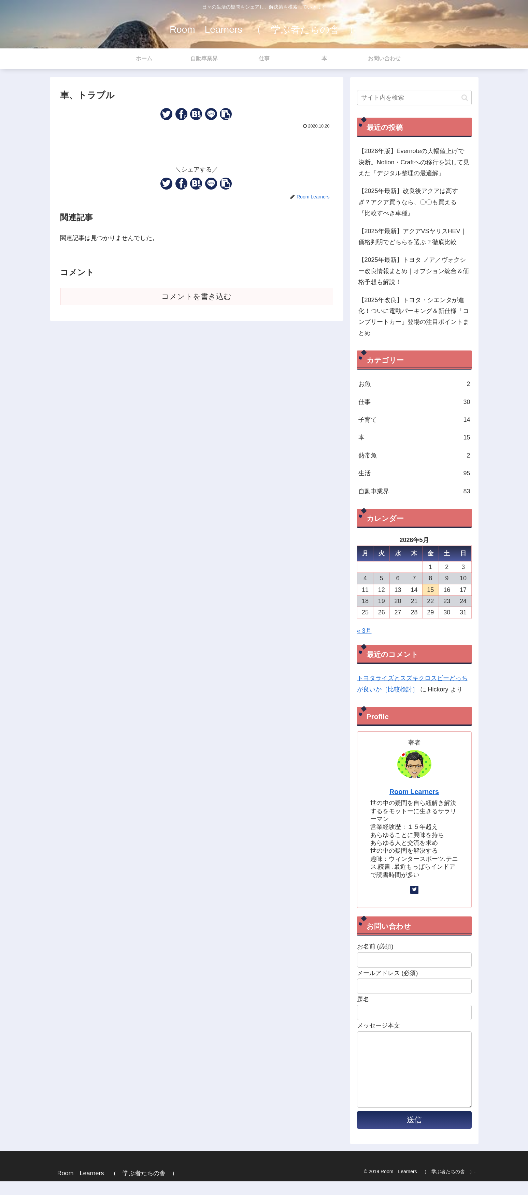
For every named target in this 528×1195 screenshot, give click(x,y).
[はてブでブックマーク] (196, 114)
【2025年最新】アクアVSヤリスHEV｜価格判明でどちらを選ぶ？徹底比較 (412, 236)
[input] (414, 97)
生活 (414, 473)
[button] (226, 114)
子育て (414, 419)
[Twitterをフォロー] (414, 890)
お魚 (414, 383)
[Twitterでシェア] (166, 114)
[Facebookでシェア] (181, 114)
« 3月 (364, 630)
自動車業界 (414, 491)
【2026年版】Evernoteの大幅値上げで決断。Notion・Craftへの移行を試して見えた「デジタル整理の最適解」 (413, 162)
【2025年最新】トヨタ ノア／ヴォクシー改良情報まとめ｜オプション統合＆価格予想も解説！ (413, 270)
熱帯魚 (414, 455)
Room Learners (414, 791)
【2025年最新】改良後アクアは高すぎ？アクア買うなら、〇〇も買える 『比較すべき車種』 (410, 202)
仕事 (414, 402)
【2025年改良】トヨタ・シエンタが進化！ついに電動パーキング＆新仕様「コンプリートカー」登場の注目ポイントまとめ (413, 317)
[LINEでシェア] (211, 114)
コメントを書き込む (196, 296)
